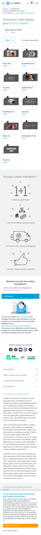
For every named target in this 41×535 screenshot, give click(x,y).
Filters (7, 40)
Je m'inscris (8, 296)
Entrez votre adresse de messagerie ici (18, 288)
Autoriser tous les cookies (11, 525)
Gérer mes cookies (11, 531)
